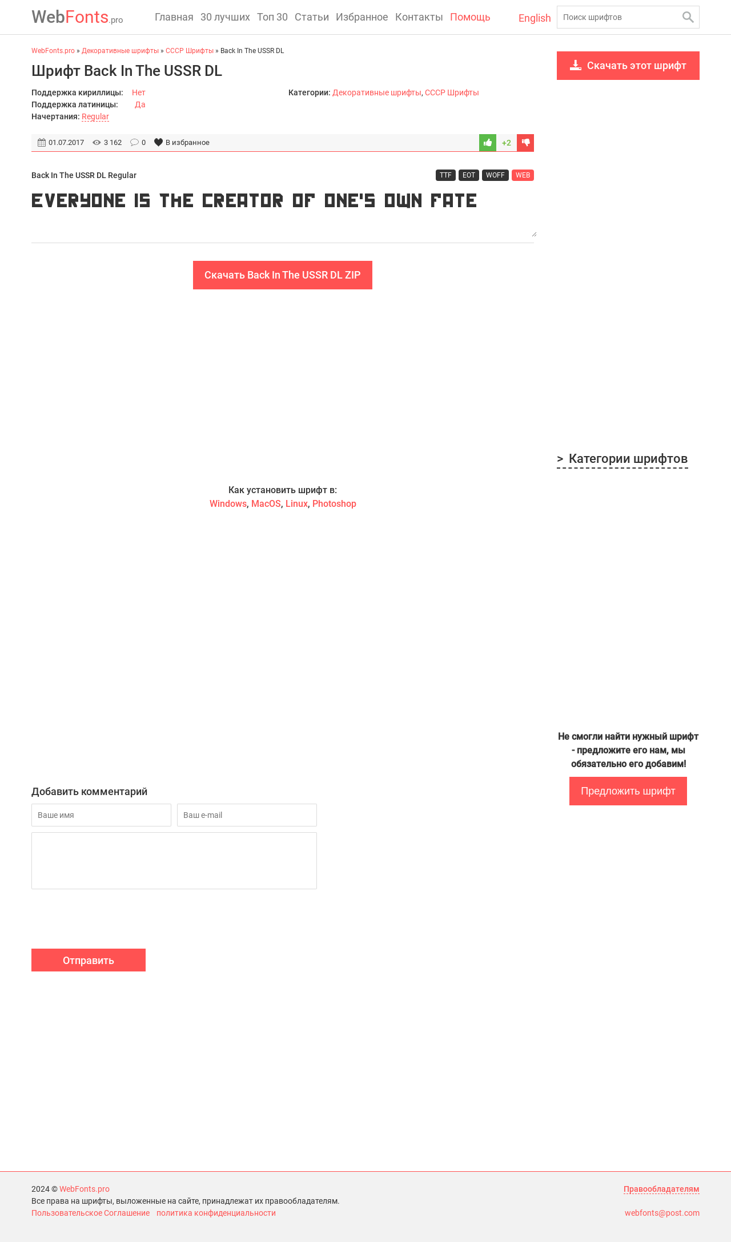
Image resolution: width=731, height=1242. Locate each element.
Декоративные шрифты (376, 92)
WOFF (495, 175)
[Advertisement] (282, 386)
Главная (174, 17)
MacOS (266, 503)
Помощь (470, 17)
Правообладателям (662, 1188)
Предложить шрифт (628, 791)
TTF (446, 175)
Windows (228, 503)
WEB (523, 175)
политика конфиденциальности (216, 1212)
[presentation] (118, 920)
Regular (95, 116)
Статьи (312, 17)
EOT (469, 175)
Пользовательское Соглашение (90, 1212)
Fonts (77, 17)
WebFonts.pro (84, 1188)
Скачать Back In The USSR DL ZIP (282, 275)
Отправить (88, 960)
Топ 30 (272, 17)
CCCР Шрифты (452, 92)
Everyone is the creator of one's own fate (283, 212)
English (535, 18)
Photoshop (334, 503)
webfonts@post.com (662, 1212)
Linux (297, 503)
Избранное (362, 17)
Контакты (419, 17)
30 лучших (225, 17)
